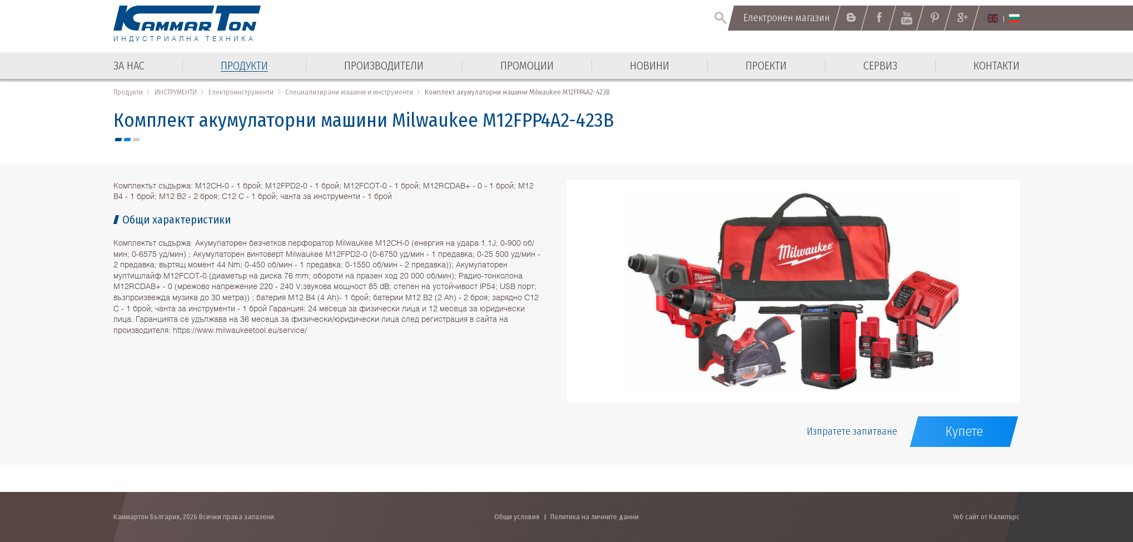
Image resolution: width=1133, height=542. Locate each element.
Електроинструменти (241, 92)
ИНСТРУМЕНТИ (176, 92)
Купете (964, 431)
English (992, 18)
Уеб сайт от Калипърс (986, 517)
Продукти (128, 92)
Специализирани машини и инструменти (349, 92)
